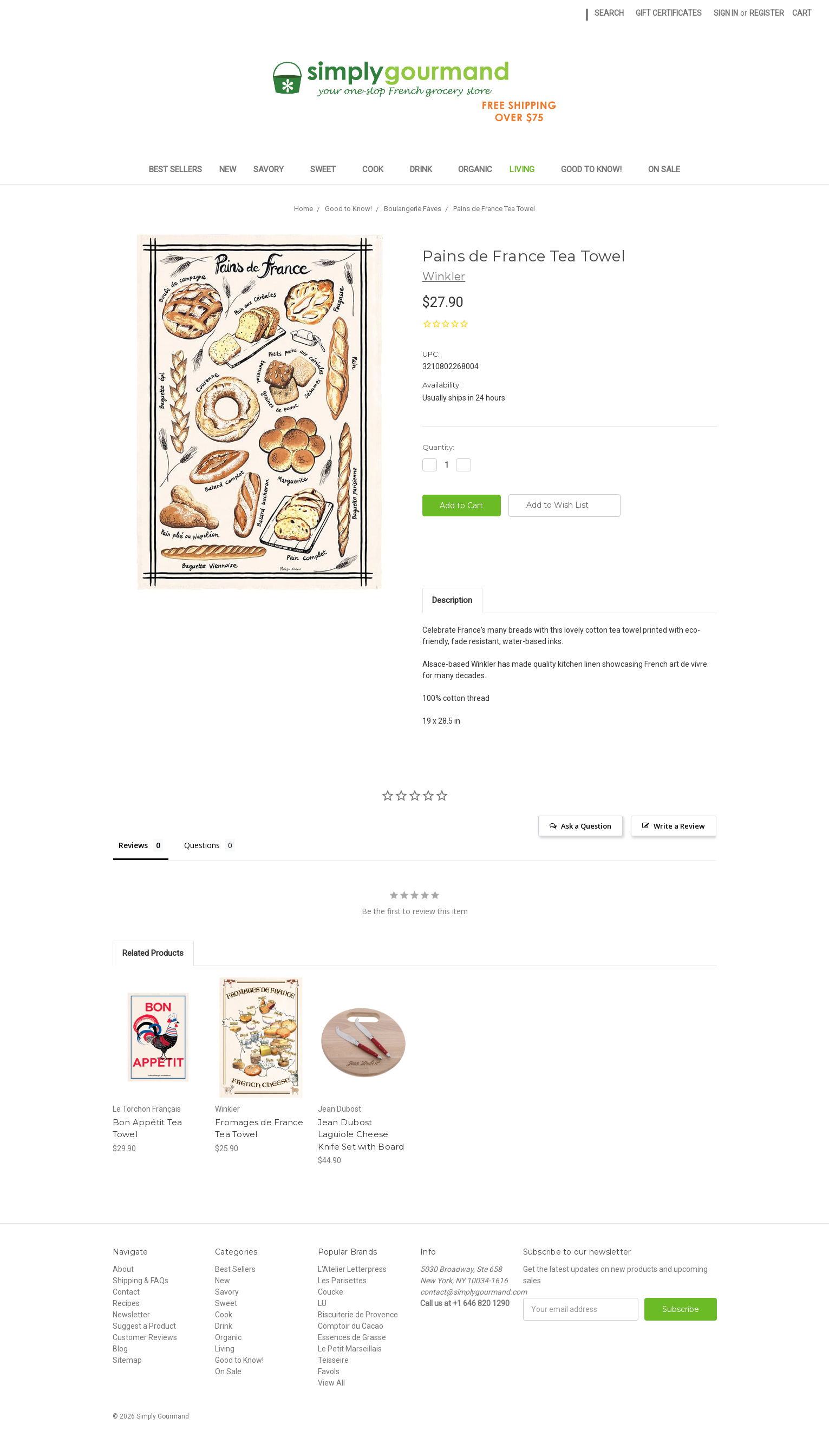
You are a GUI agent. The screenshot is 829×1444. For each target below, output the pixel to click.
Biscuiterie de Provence (358, 1314)
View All (331, 1383)
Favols (329, 1371)
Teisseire (333, 1360)
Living (527, 169)
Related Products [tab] (153, 953)
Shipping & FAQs (140, 1280)
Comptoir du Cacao (350, 1326)
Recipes (126, 1303)
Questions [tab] (202, 845)
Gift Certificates (669, 13)
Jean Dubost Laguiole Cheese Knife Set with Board (361, 1134)
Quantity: (438, 447)
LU (322, 1303)
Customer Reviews (145, 1337)
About (123, 1269)
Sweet (327, 169)
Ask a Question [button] (586, 826)
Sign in (726, 13)
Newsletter (131, 1314)
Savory (273, 169)
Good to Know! (596, 169)
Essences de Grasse (352, 1337)
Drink (425, 169)
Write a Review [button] (679, 826)
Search (609, 13)
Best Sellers (175, 169)
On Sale (664, 169)
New (227, 169)
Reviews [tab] (133, 845)
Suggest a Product (144, 1326)
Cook (377, 169)
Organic (475, 169)
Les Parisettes (342, 1280)
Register (766, 13)
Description (452, 600)
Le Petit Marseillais (350, 1348)
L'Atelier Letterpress (352, 1269)
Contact (126, 1292)
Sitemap (127, 1360)
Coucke (330, 1292)
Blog (120, 1348)
